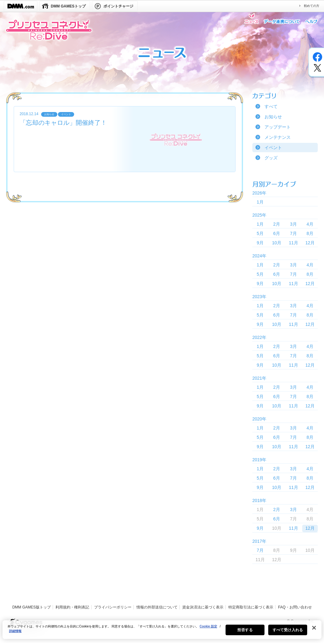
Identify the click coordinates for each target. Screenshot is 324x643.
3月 (293, 224)
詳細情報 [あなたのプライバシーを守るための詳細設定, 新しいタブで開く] (15, 635)
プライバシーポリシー (112, 607)
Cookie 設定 (208, 630)
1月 (260, 201)
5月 (260, 233)
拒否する (244, 634)
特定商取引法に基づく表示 (250, 607)
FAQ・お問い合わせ (295, 607)
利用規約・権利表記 (72, 607)
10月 (276, 242)
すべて (271, 106)
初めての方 (311, 5)
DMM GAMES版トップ (31, 607)
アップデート (277, 126)
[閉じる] (314, 632)
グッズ (271, 157)
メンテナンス (277, 137)
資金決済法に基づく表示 (202, 607)
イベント (273, 147)
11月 (293, 242)
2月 (276, 224)
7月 (293, 233)
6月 (276, 233)
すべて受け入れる (288, 634)
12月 (310, 242)
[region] (162, 633)
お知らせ (273, 116)
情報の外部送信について (157, 607)
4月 (310, 224)
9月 (260, 242)
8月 (310, 233)
